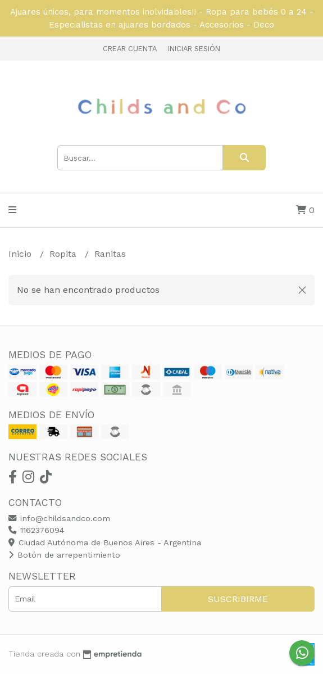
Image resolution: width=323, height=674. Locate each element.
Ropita (64, 253)
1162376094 (36, 530)
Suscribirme (238, 599)
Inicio (21, 253)
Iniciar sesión (194, 48)
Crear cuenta (130, 48)
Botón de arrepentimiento (64, 554)
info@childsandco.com (59, 518)
